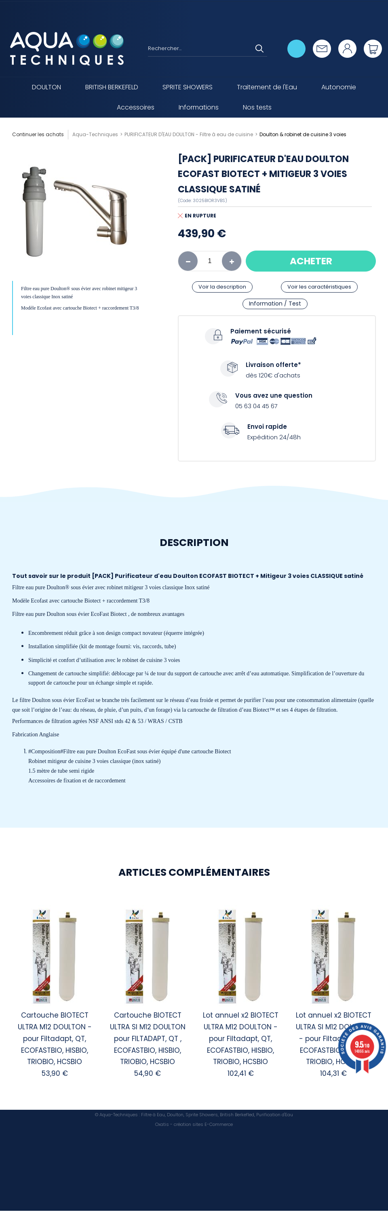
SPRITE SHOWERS (187, 87)
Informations (199, 107)
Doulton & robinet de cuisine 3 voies (302, 134)
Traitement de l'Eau (267, 87)
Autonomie (338, 87)
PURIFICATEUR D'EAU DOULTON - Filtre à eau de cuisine (188, 134)
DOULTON (46, 87)
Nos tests (257, 107)
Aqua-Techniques (95, 134)
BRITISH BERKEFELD (111, 87)
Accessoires (135, 107)
